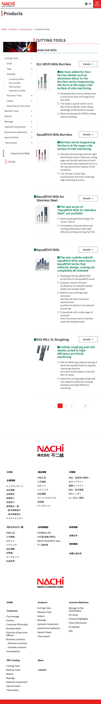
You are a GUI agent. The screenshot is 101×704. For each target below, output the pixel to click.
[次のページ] (85, 403)
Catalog (11, 161)
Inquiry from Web (20, 153)
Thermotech (11, 142)
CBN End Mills (15, 86)
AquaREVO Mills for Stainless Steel (50, 197)
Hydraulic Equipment (15, 126)
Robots (8, 116)
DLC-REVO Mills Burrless (54, 64)
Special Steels (12, 137)
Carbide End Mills (16, 79)
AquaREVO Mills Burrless (54, 133)
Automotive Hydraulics (16, 132)
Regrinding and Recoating (18, 106)
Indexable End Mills (17, 90)
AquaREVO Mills (48, 248)
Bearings (9, 121)
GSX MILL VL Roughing (53, 337)
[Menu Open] (97, 4)
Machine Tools (12, 110)
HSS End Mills (14, 83)
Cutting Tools (11, 58)
